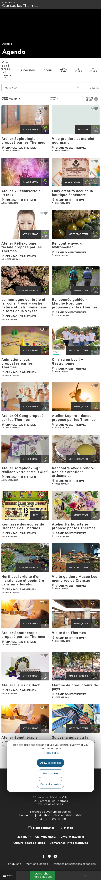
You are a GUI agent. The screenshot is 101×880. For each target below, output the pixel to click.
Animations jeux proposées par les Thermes (17, 363)
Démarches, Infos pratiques (42, 875)
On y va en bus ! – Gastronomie (67, 361)
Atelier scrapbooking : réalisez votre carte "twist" (24, 470)
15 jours (93, 70)
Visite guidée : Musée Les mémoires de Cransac (74, 578)
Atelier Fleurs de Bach (20, 685)
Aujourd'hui (28, 70)
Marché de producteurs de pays (75, 687)
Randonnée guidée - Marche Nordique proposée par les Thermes (75, 303)
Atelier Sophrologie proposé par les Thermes (23, 141)
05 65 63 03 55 (53, 804)
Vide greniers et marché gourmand (73, 141)
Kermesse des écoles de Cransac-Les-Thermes (22, 526)
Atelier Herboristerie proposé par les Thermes (74, 526)
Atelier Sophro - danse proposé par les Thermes (74, 418)
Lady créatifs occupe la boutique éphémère (72, 193)
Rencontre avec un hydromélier (68, 245)
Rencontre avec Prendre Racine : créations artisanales (73, 472)
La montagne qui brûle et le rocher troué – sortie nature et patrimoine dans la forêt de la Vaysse (24, 305)
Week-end (63, 70)
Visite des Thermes (69, 633)
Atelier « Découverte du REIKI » (22, 193)
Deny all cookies (50, 784)
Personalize (50, 773)
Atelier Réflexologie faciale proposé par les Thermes (21, 247)
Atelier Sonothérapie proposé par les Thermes (23, 635)
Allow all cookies (50, 762)
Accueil (7, 43)
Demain (48, 70)
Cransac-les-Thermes (20, 5)
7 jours (78, 70)
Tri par (54, 98)
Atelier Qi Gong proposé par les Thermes (22, 418)
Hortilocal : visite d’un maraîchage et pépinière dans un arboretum (22, 580)
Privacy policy (50, 752)
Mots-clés (11, 88)
